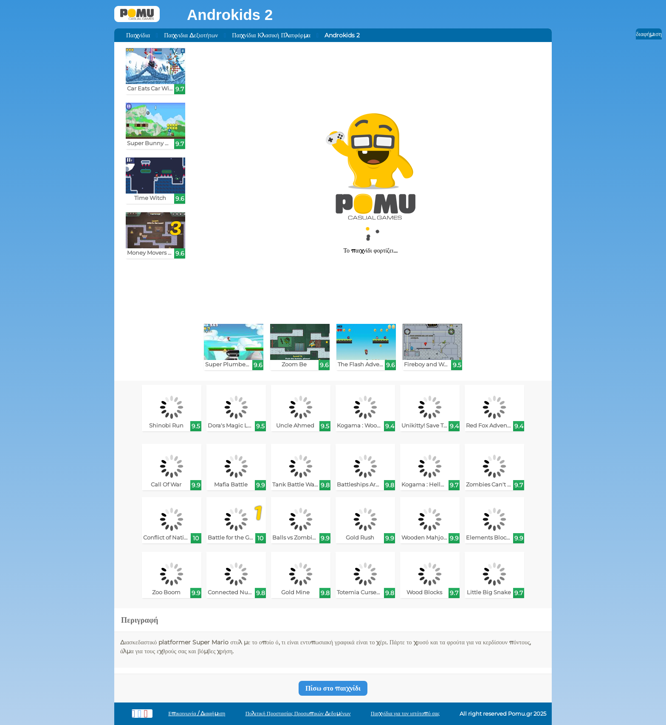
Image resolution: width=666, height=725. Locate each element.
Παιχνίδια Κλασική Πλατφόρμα (271, 35)
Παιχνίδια (138, 35)
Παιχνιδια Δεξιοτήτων (191, 35)
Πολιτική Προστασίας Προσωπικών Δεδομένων (298, 713)
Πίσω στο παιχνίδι (333, 688)
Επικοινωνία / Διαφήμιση (196, 713)
